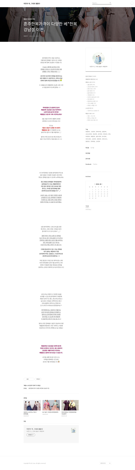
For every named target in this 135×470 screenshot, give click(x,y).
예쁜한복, (99, 139)
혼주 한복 (91, 91)
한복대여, (105, 134)
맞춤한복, (88, 131)
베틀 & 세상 (90, 113)
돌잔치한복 (91, 93)
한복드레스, (105, 139)
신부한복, (98, 141)
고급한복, (93, 131)
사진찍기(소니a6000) (93, 110)
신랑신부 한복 (92, 87)
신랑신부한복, (89, 134)
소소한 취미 (89, 108)
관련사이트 (103, 463)
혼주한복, (100, 134)
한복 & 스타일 (91, 118)
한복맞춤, (93, 141)
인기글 (92, 148)
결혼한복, (104, 131)
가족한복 (90, 95)
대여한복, (88, 136)
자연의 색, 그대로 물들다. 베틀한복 (35, 431)
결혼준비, (88, 141)
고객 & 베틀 (91, 103)
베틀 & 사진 (90, 82)
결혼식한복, (98, 136)
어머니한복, (88, 139)
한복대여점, (98, 131)
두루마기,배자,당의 (93, 97)
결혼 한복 (91, 84)
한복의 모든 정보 (92, 120)
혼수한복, (104, 136)
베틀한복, (93, 136)
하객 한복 (90, 99)
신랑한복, (94, 139)
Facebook (88, 164)
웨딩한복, (95, 134)
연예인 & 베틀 (92, 105)
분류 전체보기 (91, 76)
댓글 (25, 421)
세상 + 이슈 (91, 116)
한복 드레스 (91, 89)
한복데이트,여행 (92, 101)
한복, (109, 134)
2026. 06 (98, 184)
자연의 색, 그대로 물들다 (32, 3)
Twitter (95, 164)
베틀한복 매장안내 (92, 79)
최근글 (87, 148)
